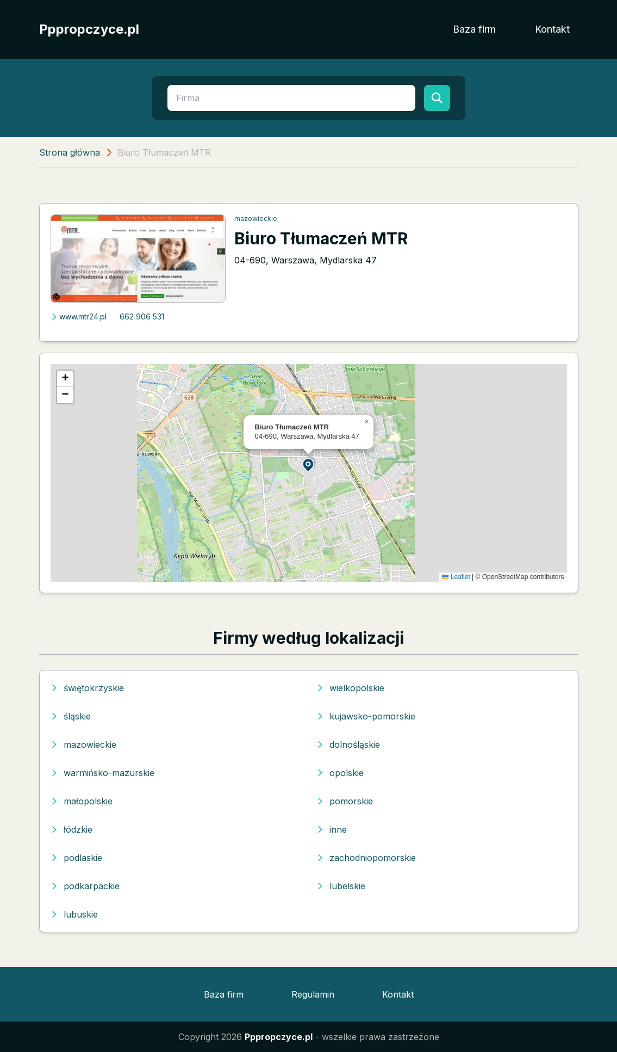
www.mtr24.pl (79, 316)
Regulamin (312, 994)
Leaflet (456, 577)
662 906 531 (142, 316)
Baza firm (474, 29)
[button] (309, 464)
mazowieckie (255, 218)
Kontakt (552, 29)
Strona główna (69, 152)
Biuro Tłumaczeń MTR (321, 238)
